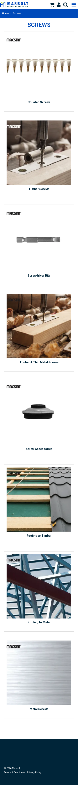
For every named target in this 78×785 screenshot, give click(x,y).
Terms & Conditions (14, 772)
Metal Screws (39, 709)
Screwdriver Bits (39, 275)
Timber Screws (39, 189)
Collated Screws (39, 102)
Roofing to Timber (39, 535)
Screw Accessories (39, 449)
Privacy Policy (34, 772)
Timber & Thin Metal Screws (39, 362)
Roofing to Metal (39, 622)
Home (5, 13)
